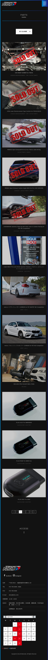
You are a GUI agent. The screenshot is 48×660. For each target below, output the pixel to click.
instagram (17, 576)
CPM (27, 75)
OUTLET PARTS (33, 75)
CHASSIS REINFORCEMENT (17, 75)
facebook (8, 576)
